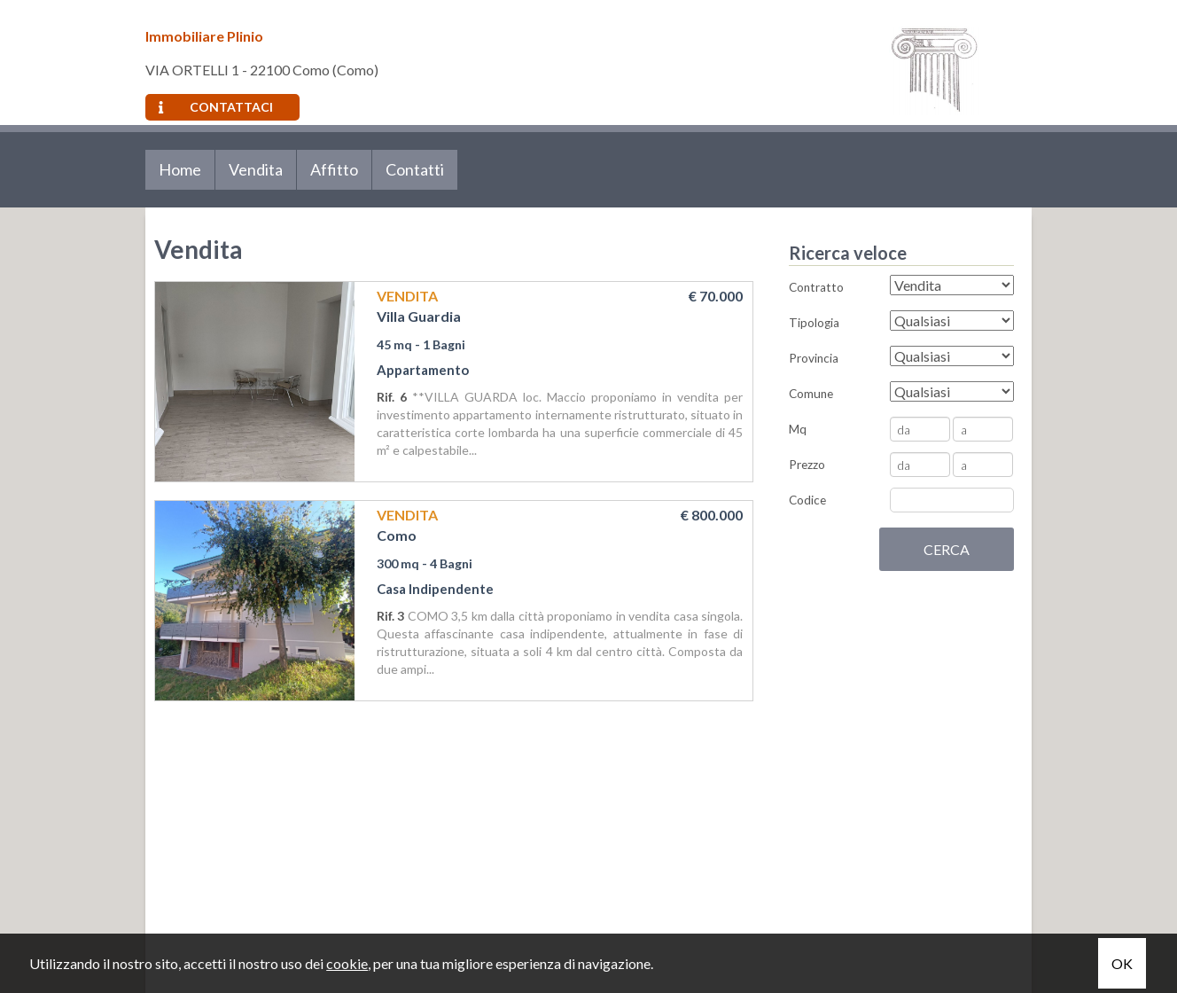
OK (1122, 963)
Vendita (256, 169)
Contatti (415, 169)
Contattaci (216, 106)
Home (180, 169)
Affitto (334, 169)
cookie (347, 963)
